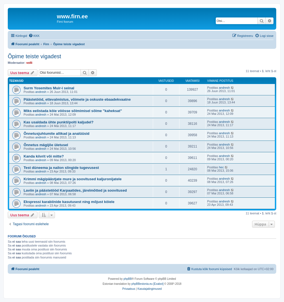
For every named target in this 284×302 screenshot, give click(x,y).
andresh (40, 91)
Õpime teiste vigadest (34, 56)
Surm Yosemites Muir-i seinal (49, 88)
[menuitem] (34, 35)
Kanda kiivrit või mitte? (44, 156)
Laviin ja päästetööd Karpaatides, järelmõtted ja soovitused (75, 190)
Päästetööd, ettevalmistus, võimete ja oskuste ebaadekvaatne (77, 99)
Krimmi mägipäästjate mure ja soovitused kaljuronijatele (72, 179)
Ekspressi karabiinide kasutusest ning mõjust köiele (69, 202)
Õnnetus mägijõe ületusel (46, 145)
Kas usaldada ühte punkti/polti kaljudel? (58, 122)
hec (221, 167)
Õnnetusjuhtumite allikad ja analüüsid (56, 133)
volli (29, 62)
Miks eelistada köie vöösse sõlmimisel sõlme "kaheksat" (73, 111)
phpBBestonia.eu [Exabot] (147, 283)
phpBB (127, 278)
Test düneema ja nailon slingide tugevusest (61, 168)
